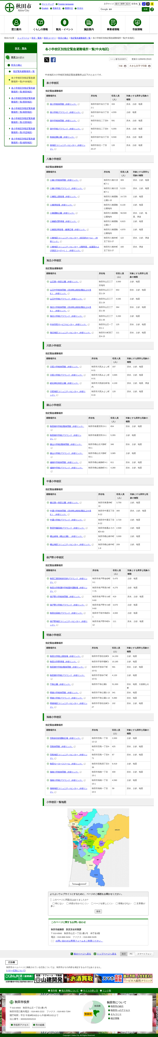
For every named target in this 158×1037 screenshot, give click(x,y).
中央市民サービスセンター (70, 324)
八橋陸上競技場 (65, 196)
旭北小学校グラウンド (68, 316)
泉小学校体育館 (65, 104)
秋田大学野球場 (65, 661)
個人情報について (70, 990)
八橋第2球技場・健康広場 (69, 229)
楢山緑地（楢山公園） (68, 536)
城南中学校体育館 (66, 462)
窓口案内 (16, 29)
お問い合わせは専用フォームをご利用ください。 (79, 941)
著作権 (54, 990)
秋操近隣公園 (64, 137)
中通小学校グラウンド (68, 520)
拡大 (127, 4)
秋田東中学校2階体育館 (68, 667)
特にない (59, 903)
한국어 (80, 8)
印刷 (121, 66)
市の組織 (40, 1025)
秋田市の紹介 (117, 1006)
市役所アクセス (21, 1025)
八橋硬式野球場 (65, 221)
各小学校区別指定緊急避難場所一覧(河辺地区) (23, 130)
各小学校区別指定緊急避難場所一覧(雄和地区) (23, 141)
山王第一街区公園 (66, 281)
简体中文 (57, 8)
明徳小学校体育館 (66, 692)
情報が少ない (124, 903)
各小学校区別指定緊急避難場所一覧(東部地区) (23, 90)
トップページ (23, 38)
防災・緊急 (37, 38)
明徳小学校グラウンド (68, 698)
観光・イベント (64, 29)
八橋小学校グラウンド (68, 188)
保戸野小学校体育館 (67, 596)
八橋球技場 (63, 205)
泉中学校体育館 (65, 120)
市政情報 (137, 29)
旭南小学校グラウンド (68, 780)
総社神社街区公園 (66, 383)
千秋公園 (62, 684)
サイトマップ (48, 4)
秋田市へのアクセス (120, 1010)
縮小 (117, 4)
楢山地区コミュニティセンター (72, 544)
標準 (122, 4)
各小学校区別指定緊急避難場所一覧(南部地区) (23, 110)
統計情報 (115, 1018)
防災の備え (63, 38)
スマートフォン (144, 954)
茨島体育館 (63, 746)
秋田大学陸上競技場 (67, 656)
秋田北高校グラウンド (68, 613)
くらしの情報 (40, 29)
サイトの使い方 (90, 990)
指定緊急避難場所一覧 (81, 38)
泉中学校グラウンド (67, 129)
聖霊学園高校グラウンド (69, 528)
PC (131, 954)
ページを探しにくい (103, 903)
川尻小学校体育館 (66, 366)
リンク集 (106, 990)
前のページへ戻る (82, 954)
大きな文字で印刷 (138, 66)
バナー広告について (16, 970)
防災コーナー (50, 38)
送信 (98, 911)
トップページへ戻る (106, 954)
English (45, 8)
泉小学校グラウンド (67, 112)
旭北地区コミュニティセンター (72, 332)
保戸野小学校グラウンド (69, 605)
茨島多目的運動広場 (67, 738)
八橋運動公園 (64, 213)
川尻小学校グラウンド (68, 375)
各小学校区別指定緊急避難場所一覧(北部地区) (23, 120)
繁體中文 (69, 8)
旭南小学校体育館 (66, 772)
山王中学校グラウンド (68, 299)
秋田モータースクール (68, 764)
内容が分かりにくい (79, 903)
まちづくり (116, 1014)
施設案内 (89, 29)
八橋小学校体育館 (66, 180)
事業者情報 (113, 29)
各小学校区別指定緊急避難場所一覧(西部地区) (23, 100)
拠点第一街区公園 (66, 502)
